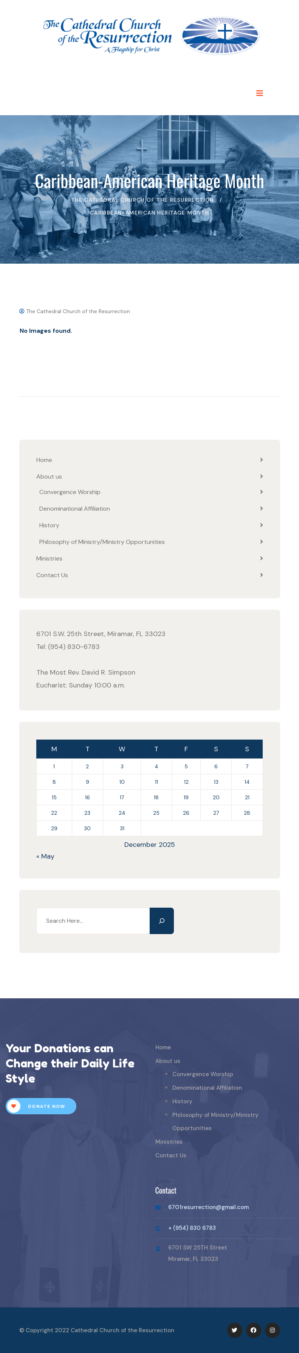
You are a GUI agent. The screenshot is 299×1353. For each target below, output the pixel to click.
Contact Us (52, 575)
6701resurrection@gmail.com (208, 1207)
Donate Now (36, 1106)
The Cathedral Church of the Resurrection (74, 311)
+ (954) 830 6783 (192, 1228)
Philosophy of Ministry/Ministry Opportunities (102, 542)
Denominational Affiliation (74, 509)
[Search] (162, 921)
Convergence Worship (70, 492)
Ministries (49, 558)
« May (45, 856)
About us (49, 476)
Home (44, 460)
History (49, 525)
